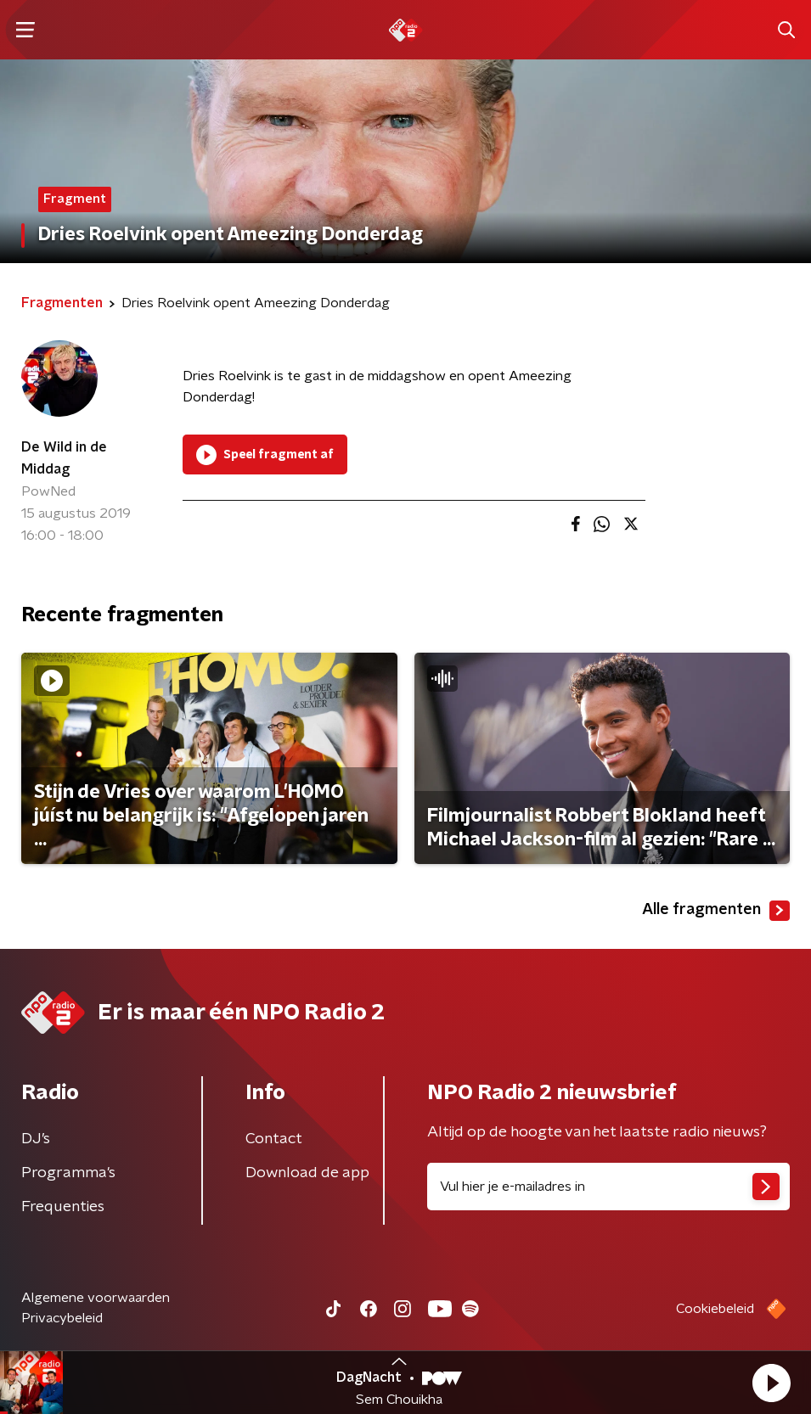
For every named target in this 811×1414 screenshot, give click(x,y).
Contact (273, 1139)
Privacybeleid (62, 1318)
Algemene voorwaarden (95, 1298)
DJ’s (35, 1139)
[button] (771, 1382)
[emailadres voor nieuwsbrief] (609, 1186)
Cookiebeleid (715, 1309)
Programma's (68, 1173)
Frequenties (62, 1207)
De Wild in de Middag (64, 458)
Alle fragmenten (716, 911)
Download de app (307, 1173)
